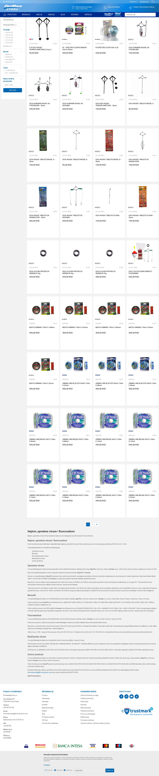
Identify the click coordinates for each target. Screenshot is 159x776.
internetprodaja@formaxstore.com (40, 689)
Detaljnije (47, 765)
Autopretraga (104, 24)
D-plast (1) (8, 71)
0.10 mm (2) (9, 55)
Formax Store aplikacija (50, 740)
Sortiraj (113, 24)
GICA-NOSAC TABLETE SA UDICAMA (72, 234)
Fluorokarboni (8, 37)
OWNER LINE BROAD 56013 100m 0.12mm (109, 457)
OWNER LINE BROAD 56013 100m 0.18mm (75, 513)
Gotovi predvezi (9, 31)
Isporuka (84, 722)
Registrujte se (144, 1)
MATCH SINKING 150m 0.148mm (42, 345)
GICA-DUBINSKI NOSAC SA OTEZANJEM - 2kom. (39, 122)
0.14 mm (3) (9, 60)
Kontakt (44, 722)
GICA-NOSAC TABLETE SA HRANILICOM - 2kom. (39, 234)
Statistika (59, 770)
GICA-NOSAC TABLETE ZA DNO (107, 233)
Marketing (69, 770)
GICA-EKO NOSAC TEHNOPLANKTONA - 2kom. (106, 122)
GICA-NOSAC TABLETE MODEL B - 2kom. (108, 178)
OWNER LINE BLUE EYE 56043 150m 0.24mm (76, 402)
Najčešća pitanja (47, 725)
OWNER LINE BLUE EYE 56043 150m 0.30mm (142, 402)
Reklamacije (85, 734)
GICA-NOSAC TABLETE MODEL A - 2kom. (42, 178)
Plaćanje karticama (87, 728)
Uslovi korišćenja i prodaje (89, 712)
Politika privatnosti (87, 715)
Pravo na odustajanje (88, 731)
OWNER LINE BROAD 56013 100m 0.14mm (142, 457)
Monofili (7, 34)
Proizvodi (16, 18)
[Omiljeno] (153, 2)
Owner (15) (8, 79)
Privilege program (48, 734)
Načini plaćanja (86, 725)
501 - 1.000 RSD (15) (11, 90)
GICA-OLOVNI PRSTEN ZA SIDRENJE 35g (39, 290)
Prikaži (134, 24)
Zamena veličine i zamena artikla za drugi (95, 740)
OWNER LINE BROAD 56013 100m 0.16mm (42, 513)
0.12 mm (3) (9, 57)
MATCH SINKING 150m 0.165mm (75, 345)
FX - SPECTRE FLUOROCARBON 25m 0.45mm (74, 66)
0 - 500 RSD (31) (10, 87)
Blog (43, 731)
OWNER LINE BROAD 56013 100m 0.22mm (142, 513)
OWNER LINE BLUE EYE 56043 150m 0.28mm (109, 402)
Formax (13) (9, 74)
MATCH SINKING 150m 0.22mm (41, 401)
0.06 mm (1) (9, 49)
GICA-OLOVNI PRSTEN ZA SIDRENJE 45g (72, 290)
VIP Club (45, 737)
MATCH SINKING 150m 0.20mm (141, 345)
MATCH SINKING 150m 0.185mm (108, 345)
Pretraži (12, 107)
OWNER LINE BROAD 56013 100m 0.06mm (42, 457)
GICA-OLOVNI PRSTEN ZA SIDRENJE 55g (105, 290)
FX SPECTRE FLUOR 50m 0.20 (107, 65)
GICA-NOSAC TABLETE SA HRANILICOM (139, 178)
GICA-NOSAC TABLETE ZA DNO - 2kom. (141, 234)
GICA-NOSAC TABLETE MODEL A (141, 121)
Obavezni (50, 770)
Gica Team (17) (10, 76)
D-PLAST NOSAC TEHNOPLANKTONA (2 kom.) (40, 66)
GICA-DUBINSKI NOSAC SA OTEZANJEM (139, 66)
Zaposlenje (46, 715)
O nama (44, 712)
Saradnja (45, 719)
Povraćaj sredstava (87, 737)
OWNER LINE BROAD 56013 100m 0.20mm (109, 513)
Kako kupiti (84, 719)
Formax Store (7, 18)
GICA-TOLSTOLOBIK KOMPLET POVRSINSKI (140, 290)
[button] (140, 15)
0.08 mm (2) (9, 52)
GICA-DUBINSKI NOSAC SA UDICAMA (72, 122)
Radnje (44, 728)
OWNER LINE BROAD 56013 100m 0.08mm (75, 457)
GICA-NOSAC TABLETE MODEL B (74, 177)
